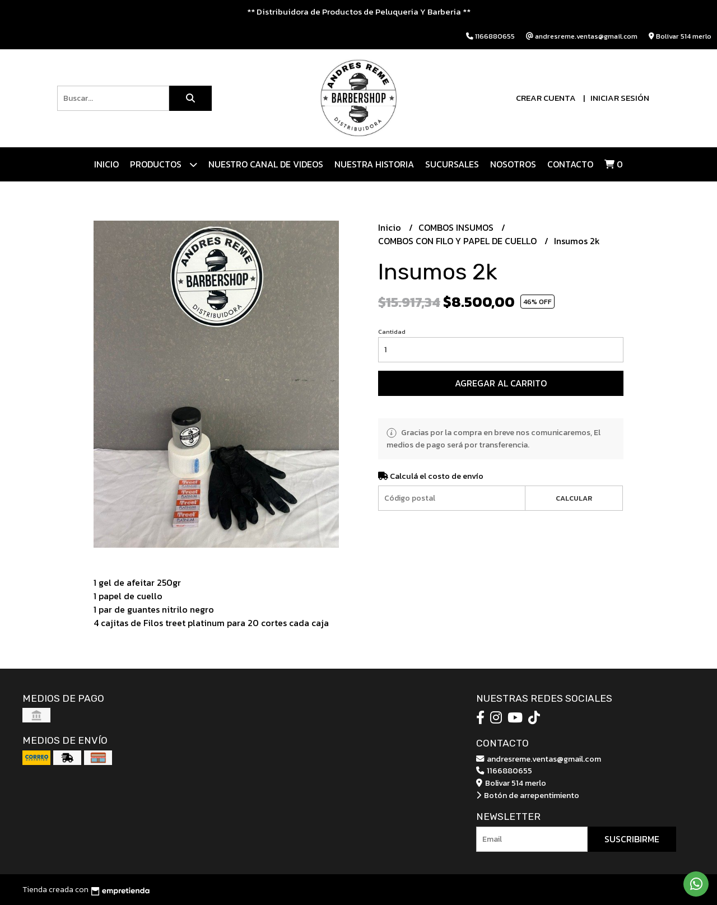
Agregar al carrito (501, 383)
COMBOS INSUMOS (457, 227)
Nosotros (513, 164)
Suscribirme (631, 839)
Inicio (106, 164)
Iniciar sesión (619, 97)
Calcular (574, 498)
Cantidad (392, 331)
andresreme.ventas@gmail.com (538, 759)
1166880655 (504, 770)
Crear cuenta (546, 97)
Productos (163, 164)
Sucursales (452, 164)
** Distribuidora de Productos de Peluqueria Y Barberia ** (359, 11)
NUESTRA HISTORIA (374, 164)
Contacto (570, 164)
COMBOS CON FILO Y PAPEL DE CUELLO (458, 241)
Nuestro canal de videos (265, 164)
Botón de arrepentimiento (527, 795)
